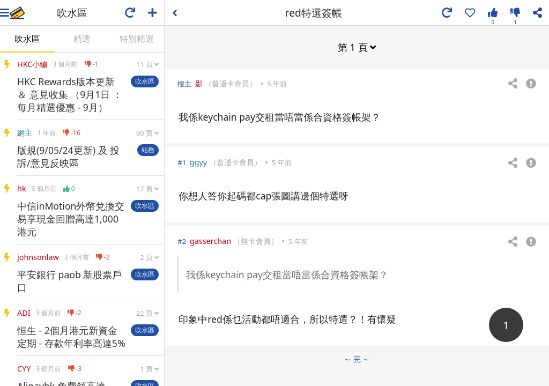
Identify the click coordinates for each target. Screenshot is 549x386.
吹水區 (27, 38)
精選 (82, 38)
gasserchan (210, 240)
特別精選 (137, 38)
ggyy (198, 162)
